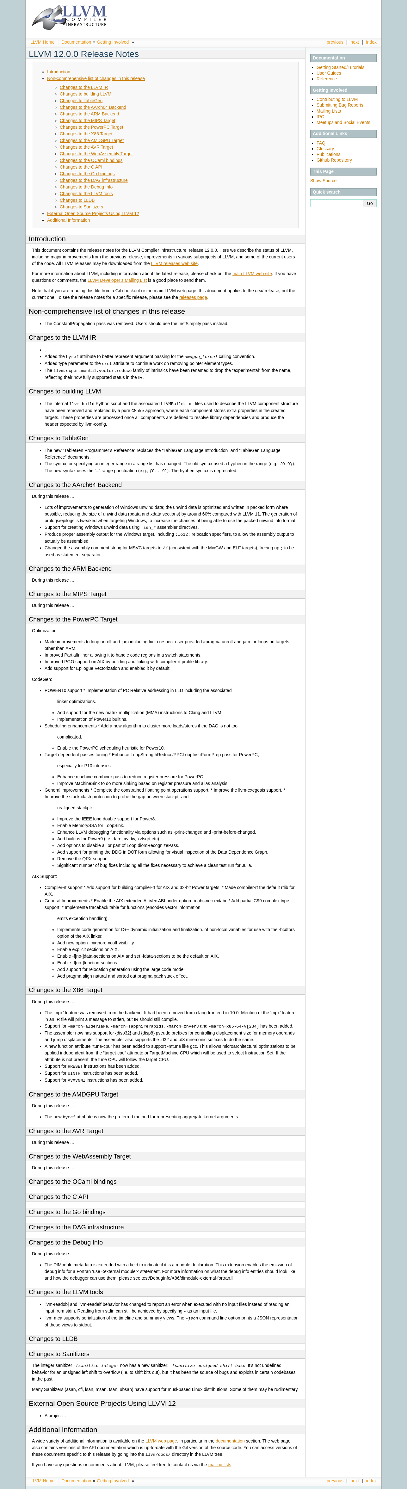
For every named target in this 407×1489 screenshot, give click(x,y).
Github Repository (334, 160)
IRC (320, 116)
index (371, 42)
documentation (230, 1435)
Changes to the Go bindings (87, 173)
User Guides (329, 73)
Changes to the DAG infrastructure (94, 180)
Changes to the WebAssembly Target (96, 153)
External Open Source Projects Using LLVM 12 (93, 213)
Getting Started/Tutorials (340, 67)
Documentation (76, 42)
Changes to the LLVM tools (86, 193)
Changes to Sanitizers (81, 206)
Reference (327, 78)
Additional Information (68, 220)
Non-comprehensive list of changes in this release (96, 78)
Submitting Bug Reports (340, 105)
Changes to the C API (81, 167)
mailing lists (219, 1458)
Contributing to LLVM (337, 99)
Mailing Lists (329, 111)
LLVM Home (42, 42)
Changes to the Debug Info (86, 186)
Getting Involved (113, 42)
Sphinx (363, 1484)
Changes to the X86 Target (86, 133)
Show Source (323, 180)
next (355, 42)
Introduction (58, 71)
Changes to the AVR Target (86, 147)
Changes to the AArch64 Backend (93, 107)
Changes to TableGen (81, 100)
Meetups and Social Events (343, 122)
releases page (193, 297)
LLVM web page (161, 1435)
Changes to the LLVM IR (84, 87)
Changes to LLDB (77, 200)
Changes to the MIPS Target (87, 120)
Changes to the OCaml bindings (91, 160)
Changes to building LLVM (85, 93)
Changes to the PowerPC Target (91, 127)
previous (335, 42)
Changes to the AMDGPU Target (92, 140)
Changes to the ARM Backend (89, 113)
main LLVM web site (252, 273)
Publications (329, 154)
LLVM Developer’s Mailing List (117, 280)
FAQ (321, 142)
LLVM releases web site (174, 263)
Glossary (325, 148)
